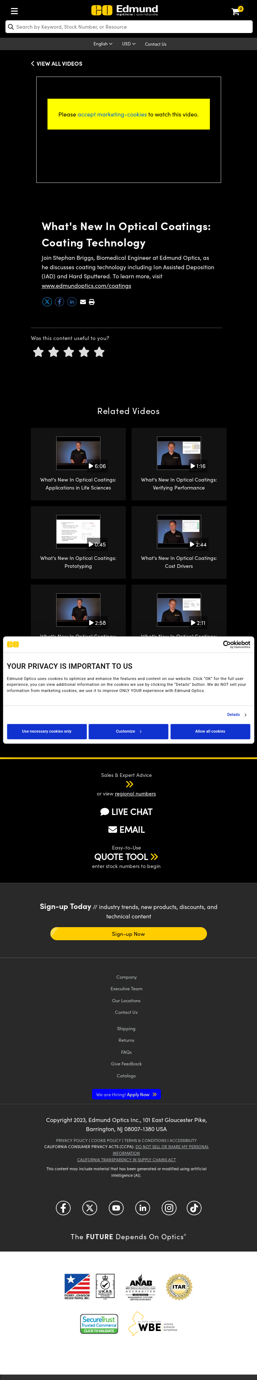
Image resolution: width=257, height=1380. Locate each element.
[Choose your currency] (130, 44)
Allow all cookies (210, 731)
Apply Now (123, 1094)
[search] (129, 26)
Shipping (126, 1028)
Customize (128, 731)
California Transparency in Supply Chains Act (126, 1159)
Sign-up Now (128, 933)
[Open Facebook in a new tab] (63, 1211)
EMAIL (126, 829)
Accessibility (183, 1140)
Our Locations (126, 1000)
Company (126, 977)
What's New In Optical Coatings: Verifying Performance (179, 483)
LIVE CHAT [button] (126, 811)
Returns (126, 1040)
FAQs (126, 1052)
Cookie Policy (106, 1140)
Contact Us (155, 44)
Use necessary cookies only (46, 731)
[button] (91, 302)
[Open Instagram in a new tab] (169, 1211)
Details (233, 715)
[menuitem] (16, 9)
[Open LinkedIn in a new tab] (142, 1211)
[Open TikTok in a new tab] (194, 1211)
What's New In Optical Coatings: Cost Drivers (179, 561)
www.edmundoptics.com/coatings (86, 285)
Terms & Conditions (145, 1140)
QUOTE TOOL (121, 856)
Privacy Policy (72, 1140)
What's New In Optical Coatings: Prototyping (78, 561)
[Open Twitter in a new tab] (89, 1211)
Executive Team (126, 988)
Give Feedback (126, 1063)
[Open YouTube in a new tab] (116, 1211)
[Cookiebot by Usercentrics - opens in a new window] (218, 644)
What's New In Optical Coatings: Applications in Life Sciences (78, 483)
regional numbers (135, 793)
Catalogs (126, 1075)
